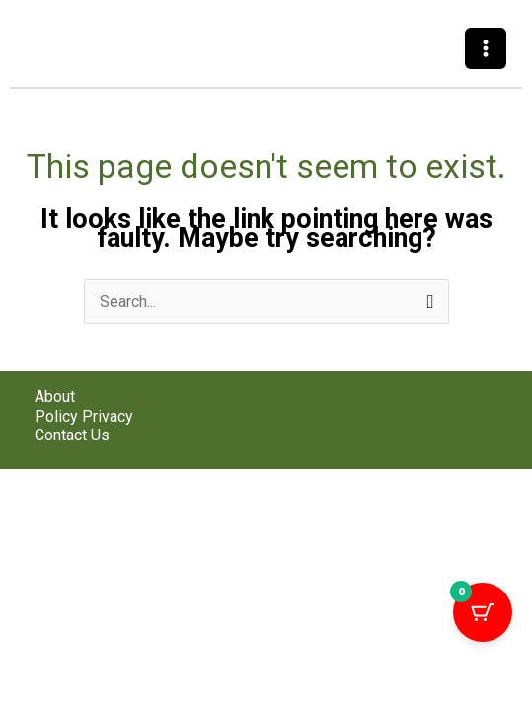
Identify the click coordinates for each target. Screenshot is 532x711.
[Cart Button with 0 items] (482, 612)
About (55, 396)
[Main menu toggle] (485, 48)
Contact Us (72, 435)
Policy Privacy (84, 416)
